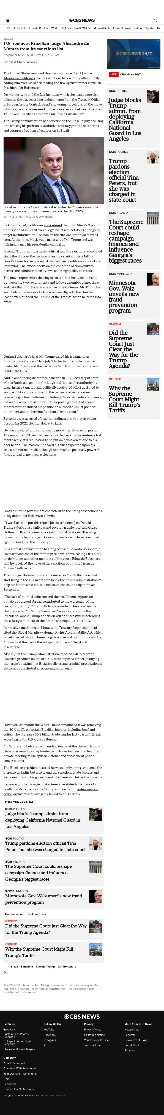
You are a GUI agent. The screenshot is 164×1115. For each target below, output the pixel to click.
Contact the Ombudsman (19, 1089)
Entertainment (122, 28)
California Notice (94, 1035)
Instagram (50, 1040)
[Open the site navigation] (31, 20)
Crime (138, 28)
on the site (57, 235)
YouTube (49, 1029)
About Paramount (14, 1063)
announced (69, 725)
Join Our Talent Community (20, 1073)
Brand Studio (132, 1045)
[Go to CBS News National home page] (82, 20)
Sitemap (129, 1050)
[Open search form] (155, 20)
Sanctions (27, 966)
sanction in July (60, 378)
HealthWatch (82, 28)
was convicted (19, 430)
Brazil (14, 966)
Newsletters (131, 1029)
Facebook (50, 1035)
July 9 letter (53, 361)
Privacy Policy (92, 1029)
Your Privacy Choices (97, 1040)
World (54, 28)
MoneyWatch (102, 28)
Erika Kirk (20, 28)
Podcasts (129, 1035)
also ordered (53, 225)
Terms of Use (92, 1045)
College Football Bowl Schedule (17, 1042)
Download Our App (136, 1040)
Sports (149, 28)
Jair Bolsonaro (67, 966)
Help (6, 1078)
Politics (66, 28)
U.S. (8, 28)
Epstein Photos (38, 28)
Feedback (10, 1084)
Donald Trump (45, 966)
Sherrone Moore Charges (19, 1049)
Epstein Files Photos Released (16, 1035)
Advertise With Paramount (20, 1068)
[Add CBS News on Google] (21, 62)
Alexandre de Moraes (19, 78)
